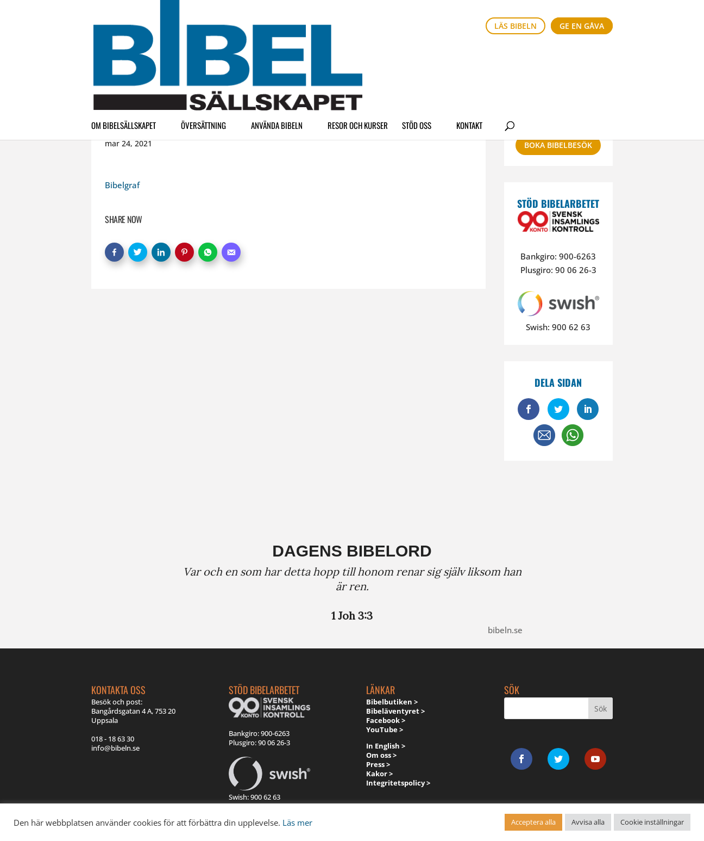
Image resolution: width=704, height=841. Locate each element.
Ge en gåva (582, 26)
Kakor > (379, 773)
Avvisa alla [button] (588, 822)
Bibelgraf (122, 185)
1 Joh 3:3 (352, 615)
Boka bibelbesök (558, 145)
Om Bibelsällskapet (123, 56)
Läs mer (297, 822)
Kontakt (469, 56)
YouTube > (384, 729)
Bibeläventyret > (395, 711)
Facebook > (385, 720)
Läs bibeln (515, 26)
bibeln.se (505, 629)
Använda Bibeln (277, 56)
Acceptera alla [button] (533, 822)
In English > (385, 746)
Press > (378, 764)
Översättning (203, 56)
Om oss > (381, 755)
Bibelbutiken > (392, 702)
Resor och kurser (358, 56)
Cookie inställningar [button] (652, 822)
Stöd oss (416, 56)
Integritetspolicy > (398, 783)
